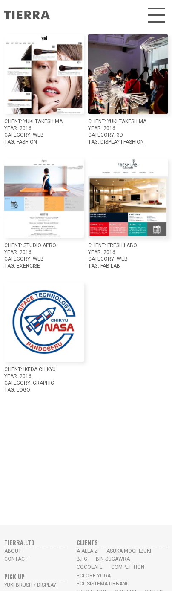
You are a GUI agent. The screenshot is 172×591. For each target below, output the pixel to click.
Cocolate (90, 567)
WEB (38, 135)
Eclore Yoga (94, 576)
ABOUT (12, 551)
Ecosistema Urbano (103, 584)
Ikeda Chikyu (39, 369)
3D (120, 135)
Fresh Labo (122, 245)
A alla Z (87, 551)
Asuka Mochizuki (128, 551)
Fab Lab (110, 266)
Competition (127, 567)
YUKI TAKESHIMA (43, 121)
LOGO (23, 390)
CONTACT (16, 559)
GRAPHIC (43, 383)
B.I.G (82, 559)
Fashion (27, 142)
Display (110, 142)
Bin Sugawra (113, 559)
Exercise (28, 266)
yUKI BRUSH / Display (30, 585)
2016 (26, 128)
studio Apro (39, 245)
